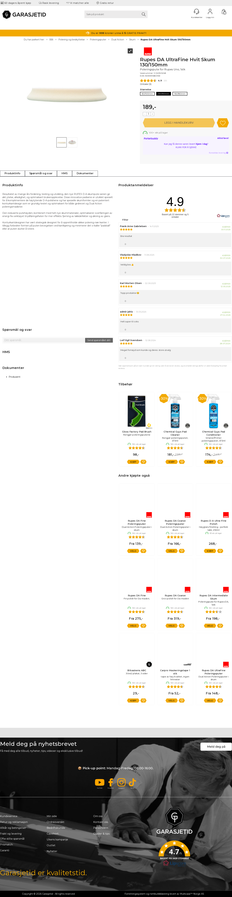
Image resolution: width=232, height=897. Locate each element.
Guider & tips (101, 833)
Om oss (97, 816)
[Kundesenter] (196, 11)
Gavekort (53, 833)
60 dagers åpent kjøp (17, 2)
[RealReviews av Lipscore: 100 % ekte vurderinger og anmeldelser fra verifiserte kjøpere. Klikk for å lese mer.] (223, 215)
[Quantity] (148, 114)
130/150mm (163, 94)
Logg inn (210, 11)
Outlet (51, 845)
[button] (174, 855)
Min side (52, 816)
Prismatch (6, 844)
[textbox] (43, 340)
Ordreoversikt (55, 822)
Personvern (100, 827)
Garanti (4, 850)
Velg (133, 551)
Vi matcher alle (79, 2)
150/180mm (179, 94)
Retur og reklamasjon (14, 822)
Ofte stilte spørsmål (12, 838)
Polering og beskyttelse (71, 39)
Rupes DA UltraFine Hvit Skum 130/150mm (165, 39)
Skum (132, 39)
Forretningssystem (135, 893)
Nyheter (52, 851)
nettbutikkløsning (159, 893)
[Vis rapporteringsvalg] (227, 243)
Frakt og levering (11, 833)
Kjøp (179, 122)
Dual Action (117, 39)
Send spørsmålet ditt (98, 340)
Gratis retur (107, 2)
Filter (125, 219)
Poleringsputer (98, 39)
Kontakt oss (100, 822)
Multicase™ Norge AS (192, 893)
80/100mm (147, 94)
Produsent (14, 376)
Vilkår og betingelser (13, 827)
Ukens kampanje (57, 839)
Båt (51, 39)
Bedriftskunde (56, 827)
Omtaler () (145, 84)
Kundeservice (8, 816)
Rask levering (50, 2)
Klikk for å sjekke (186, 147)
